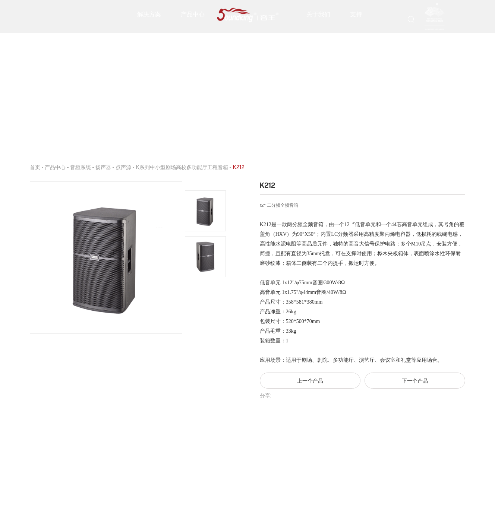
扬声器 (103, 167)
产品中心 (193, 14)
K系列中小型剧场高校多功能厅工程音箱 (182, 167)
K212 (239, 167)
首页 (35, 167)
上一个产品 (310, 380)
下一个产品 (415, 380)
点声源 (123, 167)
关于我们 (318, 14)
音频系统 (80, 167)
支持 (356, 14)
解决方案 (149, 14)
